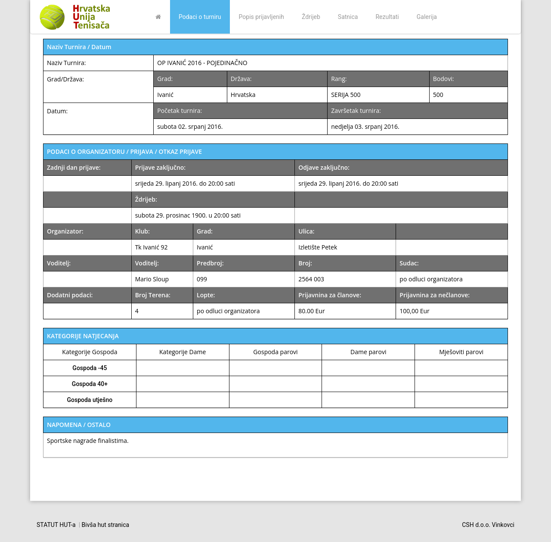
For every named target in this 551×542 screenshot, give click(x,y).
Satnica (348, 16)
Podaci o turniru (200, 16)
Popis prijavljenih (261, 16)
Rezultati (387, 16)
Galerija (427, 16)
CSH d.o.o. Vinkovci (488, 524)
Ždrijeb (311, 16)
